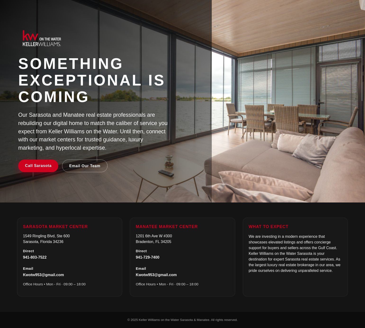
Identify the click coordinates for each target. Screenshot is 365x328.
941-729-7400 (147, 257)
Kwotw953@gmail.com (43, 275)
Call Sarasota (38, 166)
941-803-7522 (35, 257)
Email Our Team (84, 166)
